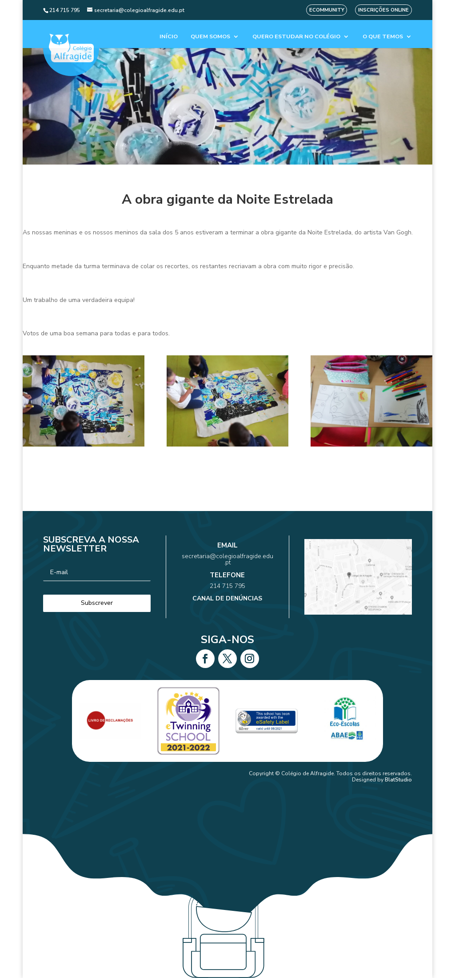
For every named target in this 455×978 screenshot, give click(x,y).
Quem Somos (210, 36)
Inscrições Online (383, 10)
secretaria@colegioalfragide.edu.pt (227, 567)
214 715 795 (227, 582)
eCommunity (326, 10)
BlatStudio (398, 779)
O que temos (383, 36)
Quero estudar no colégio (296, 36)
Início (169, 36)
